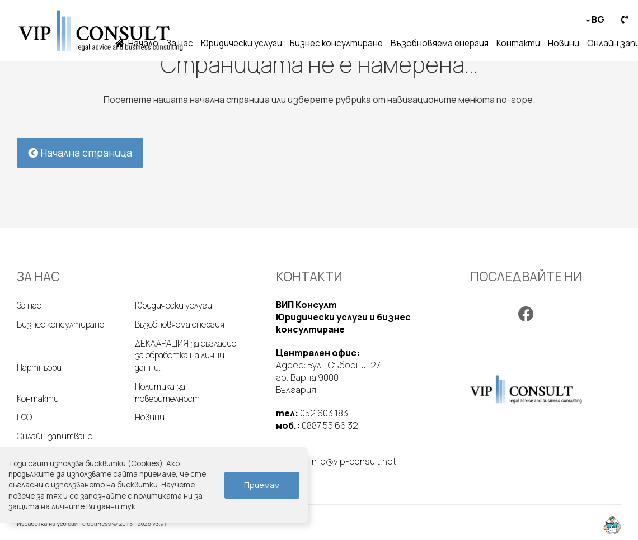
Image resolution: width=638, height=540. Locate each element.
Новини (563, 43)
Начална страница (80, 152)
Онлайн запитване (54, 436)
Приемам (262, 485)
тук (128, 506)
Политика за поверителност (167, 393)
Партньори (39, 367)
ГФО (24, 417)
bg (598, 19)
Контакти (518, 43)
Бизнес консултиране (336, 43)
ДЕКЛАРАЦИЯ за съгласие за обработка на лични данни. (185, 355)
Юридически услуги (241, 43)
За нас (179, 43)
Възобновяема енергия (440, 43)
